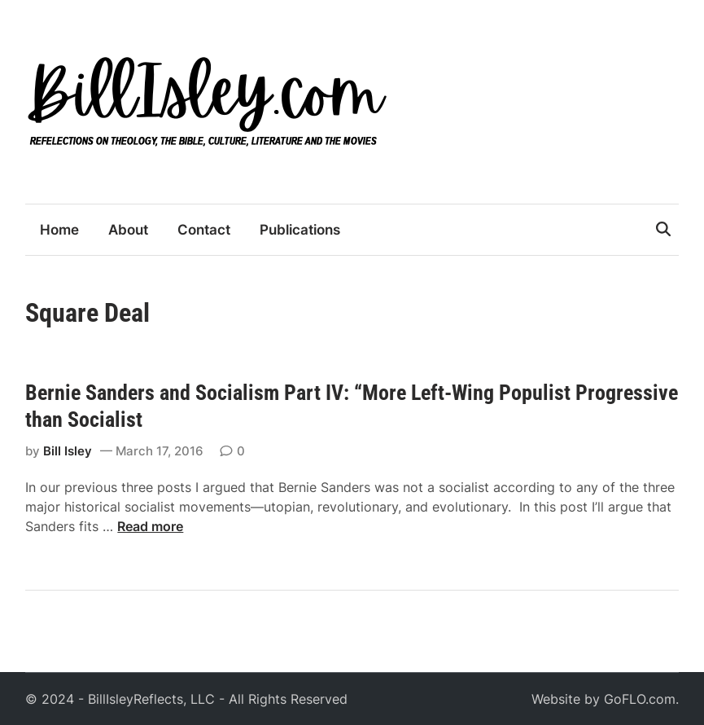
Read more (150, 526)
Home (59, 230)
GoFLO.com (640, 699)
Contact (203, 230)
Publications (300, 230)
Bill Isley (67, 451)
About (128, 230)
